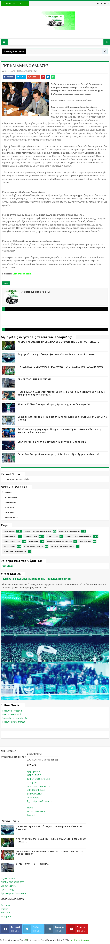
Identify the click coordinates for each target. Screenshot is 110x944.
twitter (4, 908)
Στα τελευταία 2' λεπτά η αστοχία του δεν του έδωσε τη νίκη (52, 442)
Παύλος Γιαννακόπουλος (62, 546)
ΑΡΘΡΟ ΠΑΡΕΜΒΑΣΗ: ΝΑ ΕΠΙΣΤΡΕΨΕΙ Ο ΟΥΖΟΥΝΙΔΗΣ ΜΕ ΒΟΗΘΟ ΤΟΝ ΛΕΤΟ (58, 342)
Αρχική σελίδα (34, 771)
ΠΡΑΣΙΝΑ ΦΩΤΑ (11, 518)
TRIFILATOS (9, 513)
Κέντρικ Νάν (85, 541)
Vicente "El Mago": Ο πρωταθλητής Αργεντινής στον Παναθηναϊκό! (54, 404)
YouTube (5, 912)
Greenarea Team (38, 940)
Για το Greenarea (36, 811)
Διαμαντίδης (10, 536)
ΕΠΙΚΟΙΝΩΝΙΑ (34, 793)
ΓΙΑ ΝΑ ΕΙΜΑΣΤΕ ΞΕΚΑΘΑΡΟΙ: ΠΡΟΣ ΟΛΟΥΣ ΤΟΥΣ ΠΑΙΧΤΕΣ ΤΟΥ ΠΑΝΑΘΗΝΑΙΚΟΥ (60, 367)
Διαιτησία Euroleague (69, 531)
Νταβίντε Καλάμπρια (33, 546)
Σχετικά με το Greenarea (39, 801)
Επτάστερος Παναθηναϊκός (78, 536)
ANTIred (8, 492)
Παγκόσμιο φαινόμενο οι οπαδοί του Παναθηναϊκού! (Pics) (36, 578)
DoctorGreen (11, 497)
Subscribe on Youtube (14, 718)
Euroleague (9, 531)
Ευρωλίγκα (33, 541)
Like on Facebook (11, 714)
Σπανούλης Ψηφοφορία (15, 551)
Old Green (9, 508)
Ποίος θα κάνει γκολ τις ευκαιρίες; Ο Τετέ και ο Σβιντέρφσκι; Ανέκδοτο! (58, 454)
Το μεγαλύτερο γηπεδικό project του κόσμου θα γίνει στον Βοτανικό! (56, 354)
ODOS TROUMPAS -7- (38, 786)
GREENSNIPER (10, 502)
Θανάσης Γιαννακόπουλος (59, 541)
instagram (6, 916)
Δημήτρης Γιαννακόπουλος (38, 531)
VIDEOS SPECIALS (36, 789)
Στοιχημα (32, 782)
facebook (5, 905)
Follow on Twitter (12, 710)
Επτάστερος (52, 536)
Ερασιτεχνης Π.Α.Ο (12, 541)
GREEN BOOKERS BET (38, 778)
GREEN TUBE (34, 775)
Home (30, 807)
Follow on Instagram (13, 721)
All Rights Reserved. (80, 940)
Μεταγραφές (9, 546)
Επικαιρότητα (31, 536)
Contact (31, 815)
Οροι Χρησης (33, 797)
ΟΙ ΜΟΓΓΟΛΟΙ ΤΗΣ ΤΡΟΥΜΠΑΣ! (34, 379)
